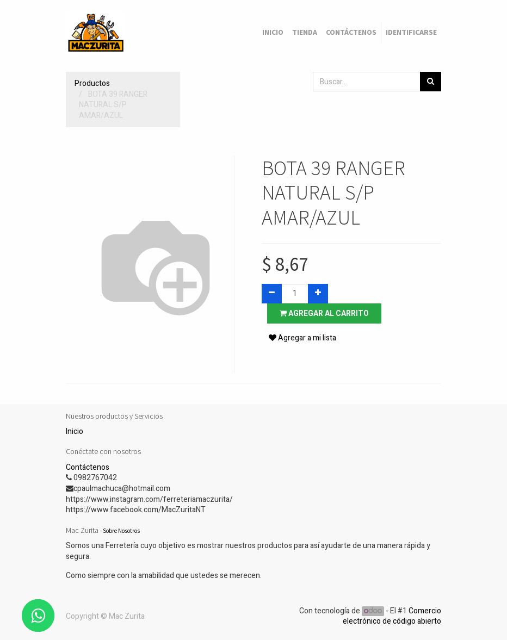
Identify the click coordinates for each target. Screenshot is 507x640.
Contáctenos (87, 467)
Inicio (74, 431)
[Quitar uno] (272, 293)
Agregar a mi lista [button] (302, 338)
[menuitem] (273, 33)
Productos (92, 83)
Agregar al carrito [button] (324, 313)
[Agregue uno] (318, 293)
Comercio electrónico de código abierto (392, 616)
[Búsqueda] (430, 81)
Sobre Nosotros (121, 531)
